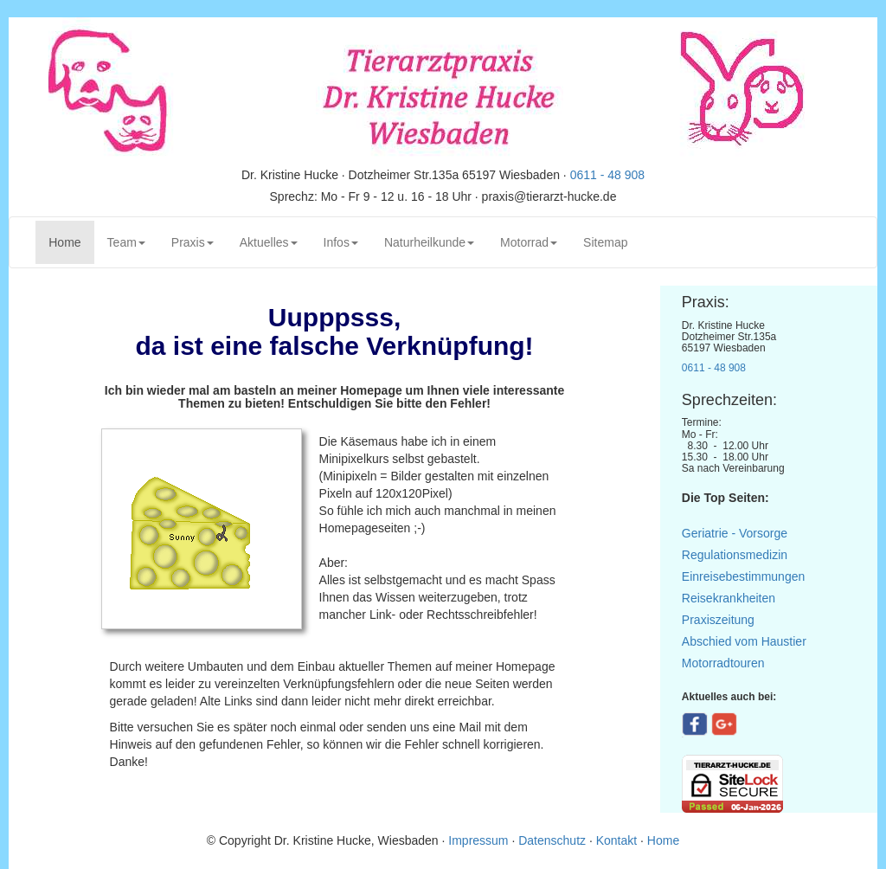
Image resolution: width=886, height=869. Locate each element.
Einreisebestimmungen (743, 576)
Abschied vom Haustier (744, 641)
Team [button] (126, 242)
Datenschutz (552, 840)
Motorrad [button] (528, 242)
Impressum (479, 840)
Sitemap (605, 242)
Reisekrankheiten (728, 598)
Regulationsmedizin (734, 555)
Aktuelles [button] (269, 242)
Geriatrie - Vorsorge (734, 533)
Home (70, 241)
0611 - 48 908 (607, 175)
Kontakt (616, 840)
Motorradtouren (723, 663)
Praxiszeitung (718, 620)
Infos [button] (341, 242)
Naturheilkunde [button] (429, 242)
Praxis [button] (192, 242)
